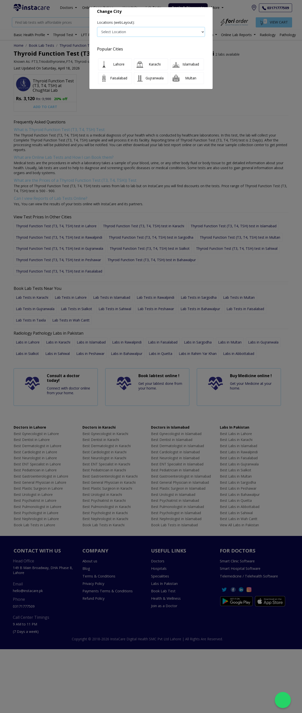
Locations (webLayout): (116, 22)
